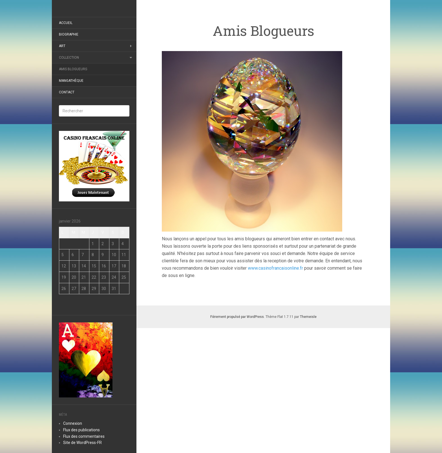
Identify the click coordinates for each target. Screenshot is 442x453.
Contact (66, 92)
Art (62, 46)
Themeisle (308, 317)
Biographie (68, 34)
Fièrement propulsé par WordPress (237, 317)
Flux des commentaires (84, 436)
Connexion (72, 423)
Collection (69, 58)
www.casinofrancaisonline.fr (275, 268)
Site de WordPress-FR (82, 442)
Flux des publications (81, 430)
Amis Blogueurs (73, 69)
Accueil (65, 23)
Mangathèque (71, 81)
